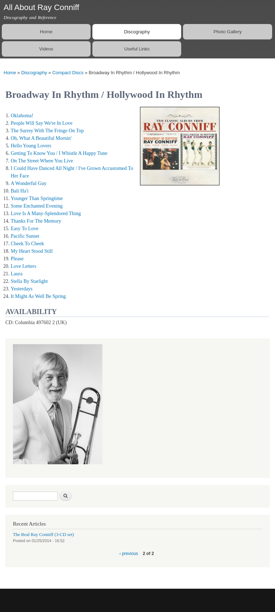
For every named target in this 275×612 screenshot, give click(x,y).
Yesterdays (22, 288)
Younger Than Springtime (37, 198)
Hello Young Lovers (31, 145)
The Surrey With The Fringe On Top (47, 130)
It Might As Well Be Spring (38, 296)
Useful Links (137, 49)
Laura (17, 273)
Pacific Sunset (25, 236)
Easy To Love (24, 228)
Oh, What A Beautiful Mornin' (41, 138)
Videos (46, 49)
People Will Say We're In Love (42, 123)
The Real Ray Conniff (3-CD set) (43, 534)
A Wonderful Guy (29, 183)
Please (17, 258)
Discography (137, 31)
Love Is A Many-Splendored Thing (46, 213)
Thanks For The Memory (36, 221)
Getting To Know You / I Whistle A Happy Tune (59, 153)
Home (46, 31)
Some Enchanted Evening (37, 206)
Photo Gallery (227, 31)
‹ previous (128, 553)
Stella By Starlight (29, 281)
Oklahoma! (22, 115)
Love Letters (23, 266)
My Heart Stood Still (32, 251)
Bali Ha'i (20, 191)
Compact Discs (67, 72)
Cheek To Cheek (27, 243)
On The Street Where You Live (42, 160)
